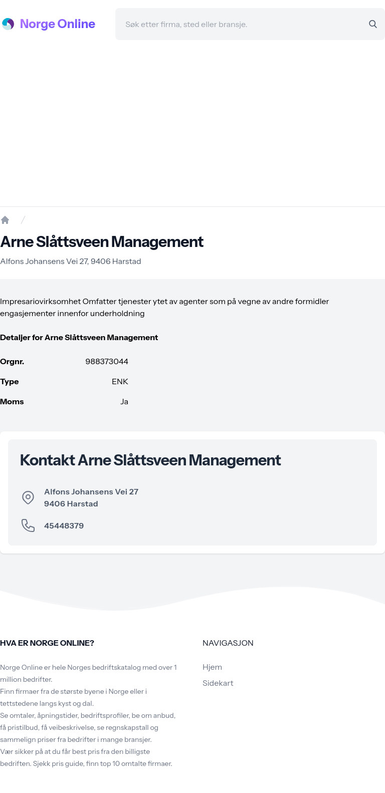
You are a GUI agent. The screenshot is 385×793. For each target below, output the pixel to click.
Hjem (212, 667)
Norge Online (57, 24)
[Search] (373, 24)
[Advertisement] (192, 123)
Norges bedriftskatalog (104, 667)
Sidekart (218, 683)
